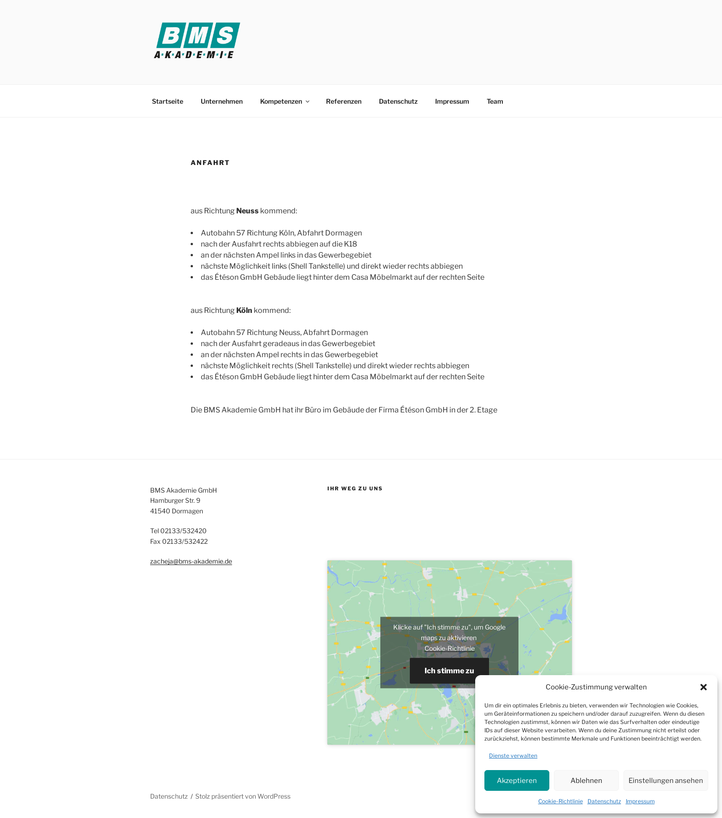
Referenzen (343, 101)
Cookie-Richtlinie (560, 801)
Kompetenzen (285, 101)
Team (495, 101)
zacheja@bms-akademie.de (191, 561)
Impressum (640, 801)
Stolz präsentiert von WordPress (243, 796)
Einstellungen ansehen (666, 781)
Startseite (167, 101)
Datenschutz (604, 801)
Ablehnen (586, 781)
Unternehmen (222, 101)
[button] (703, 687)
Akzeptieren (517, 781)
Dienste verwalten (513, 755)
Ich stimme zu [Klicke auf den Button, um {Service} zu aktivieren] (449, 670)
